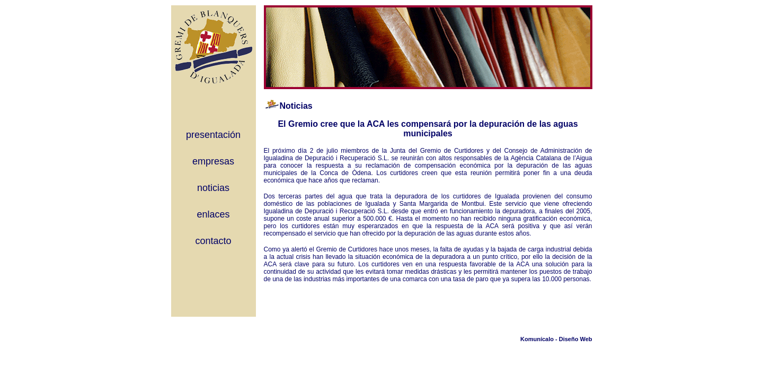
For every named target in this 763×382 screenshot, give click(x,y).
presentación (213, 134)
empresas (213, 161)
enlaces (213, 214)
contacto (213, 241)
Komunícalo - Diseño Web (556, 339)
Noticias (296, 105)
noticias (213, 188)
